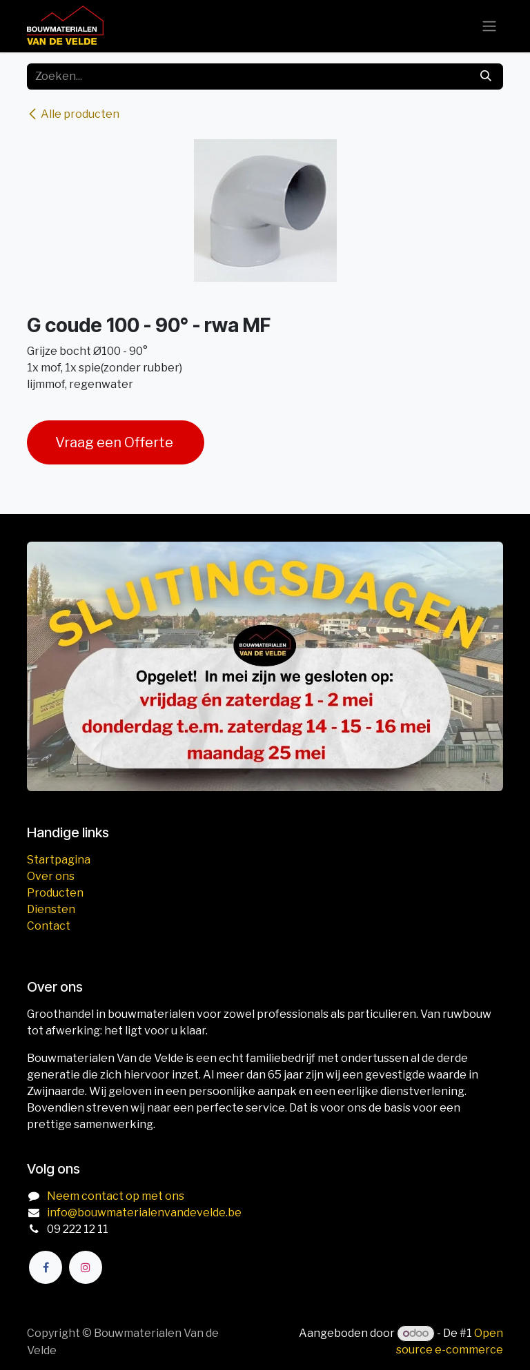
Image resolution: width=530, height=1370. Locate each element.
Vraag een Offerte (115, 442)
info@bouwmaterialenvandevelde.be (144, 1212)
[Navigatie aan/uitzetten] (489, 26)
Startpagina (58, 859)
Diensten (51, 909)
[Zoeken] (486, 76)
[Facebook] (45, 1267)
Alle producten (73, 114)
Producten (55, 892)
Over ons (51, 876)
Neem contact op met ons (115, 1196)
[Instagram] (85, 1267)
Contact (48, 925)
